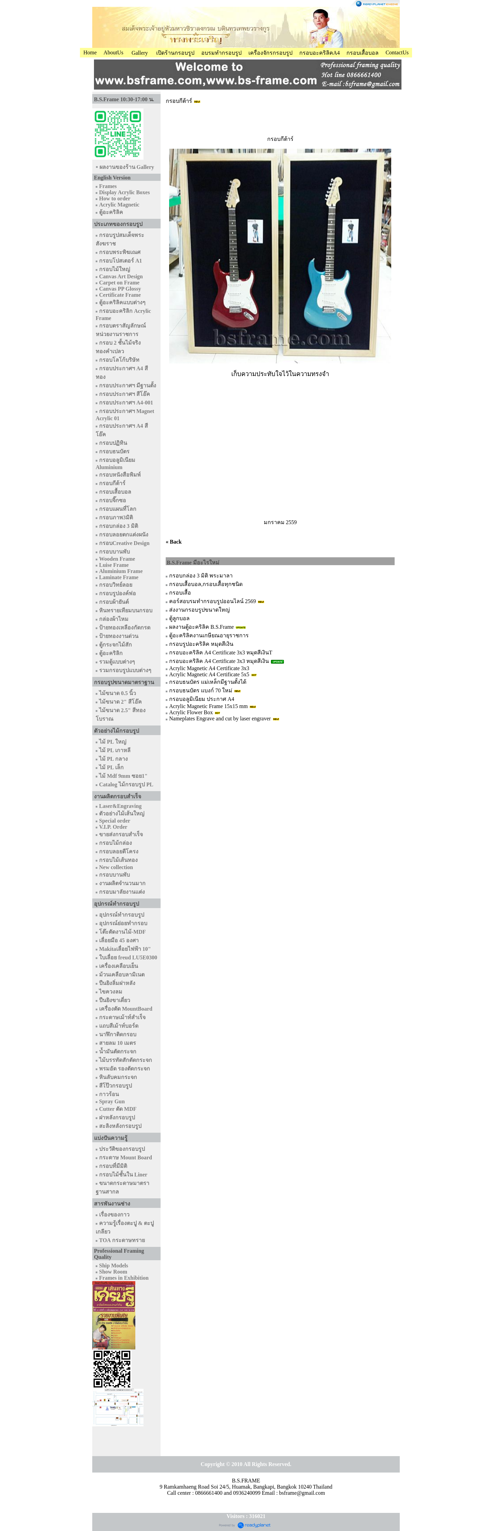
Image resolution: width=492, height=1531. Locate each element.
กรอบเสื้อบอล (362, 53)
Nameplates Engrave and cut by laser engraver (220, 718)
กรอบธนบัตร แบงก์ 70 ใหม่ (200, 690)
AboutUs (113, 52)
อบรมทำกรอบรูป (221, 53)
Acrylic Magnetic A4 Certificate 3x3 (209, 668)
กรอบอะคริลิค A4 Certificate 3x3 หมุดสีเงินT (220, 652)
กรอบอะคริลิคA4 (319, 53)
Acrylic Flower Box (191, 712)
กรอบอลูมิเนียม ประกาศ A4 (201, 699)
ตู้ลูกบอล (179, 618)
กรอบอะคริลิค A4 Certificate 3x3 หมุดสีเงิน (219, 661)
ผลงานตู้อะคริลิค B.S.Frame (201, 627)
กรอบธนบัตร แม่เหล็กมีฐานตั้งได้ (207, 682)
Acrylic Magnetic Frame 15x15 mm (208, 706)
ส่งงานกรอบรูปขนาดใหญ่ (199, 610)
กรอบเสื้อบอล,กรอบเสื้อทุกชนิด (206, 584)
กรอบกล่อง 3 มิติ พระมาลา (201, 575)
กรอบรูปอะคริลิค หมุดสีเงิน (201, 644)
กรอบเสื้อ (180, 593)
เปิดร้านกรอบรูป (175, 53)
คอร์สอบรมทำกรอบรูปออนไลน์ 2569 (212, 601)
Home (90, 52)
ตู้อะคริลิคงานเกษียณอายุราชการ (209, 635)
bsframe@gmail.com (302, 1493)
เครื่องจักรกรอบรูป (270, 53)
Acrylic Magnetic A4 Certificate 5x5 (209, 674)
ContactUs (397, 52)
